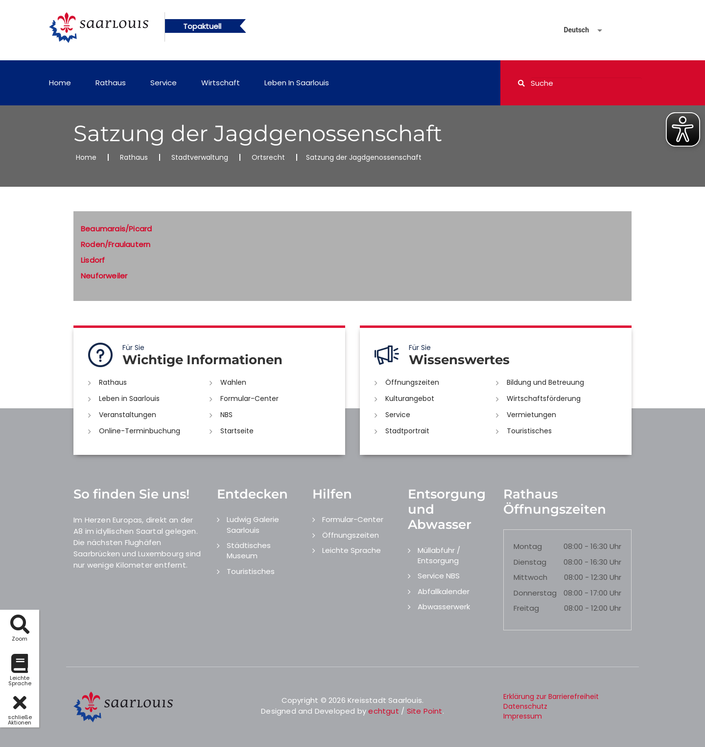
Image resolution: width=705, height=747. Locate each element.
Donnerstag (535, 593)
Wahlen (233, 382)
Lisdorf (93, 260)
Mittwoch (530, 577)
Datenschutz (525, 706)
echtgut (383, 711)
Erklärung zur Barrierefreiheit (551, 696)
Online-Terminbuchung (139, 431)
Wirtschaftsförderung (544, 398)
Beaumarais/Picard (116, 229)
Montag (528, 546)
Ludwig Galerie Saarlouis (253, 524)
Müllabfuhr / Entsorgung (439, 555)
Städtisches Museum (249, 550)
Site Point (425, 711)
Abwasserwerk (444, 606)
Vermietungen (531, 415)
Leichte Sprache (351, 550)
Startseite (237, 431)
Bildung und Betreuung (545, 382)
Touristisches (529, 431)
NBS (226, 415)
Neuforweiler (104, 276)
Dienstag (530, 562)
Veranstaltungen (127, 415)
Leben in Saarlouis (296, 82)
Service (163, 82)
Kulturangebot (409, 398)
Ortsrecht (268, 157)
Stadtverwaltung (199, 157)
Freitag (526, 608)
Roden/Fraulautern (115, 244)
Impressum (522, 716)
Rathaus (110, 82)
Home (60, 82)
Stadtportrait (407, 431)
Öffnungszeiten (412, 382)
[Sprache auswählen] (571, 30)
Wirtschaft (220, 82)
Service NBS (439, 576)
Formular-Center (249, 398)
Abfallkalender (444, 591)
